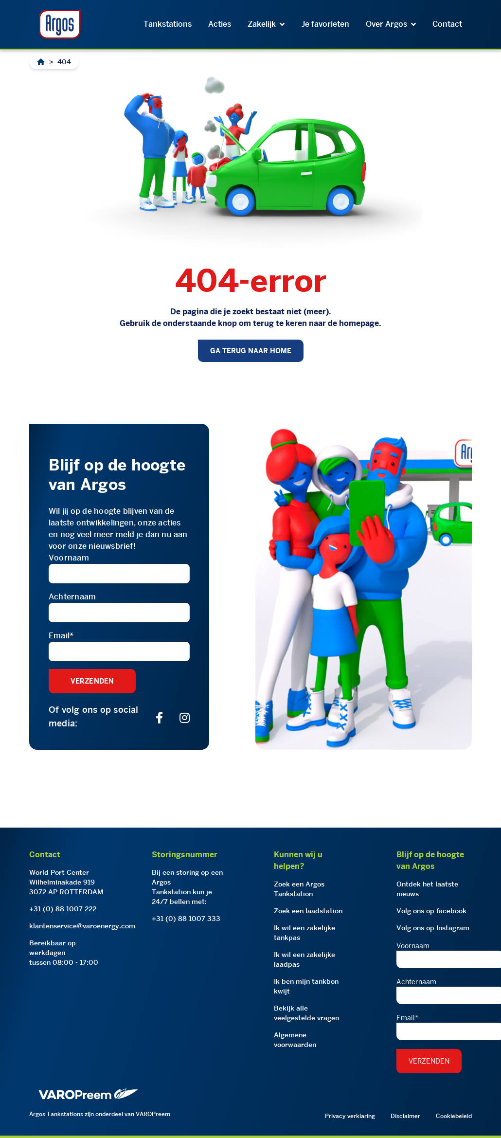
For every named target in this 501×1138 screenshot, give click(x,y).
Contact (447, 24)
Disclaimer (405, 1116)
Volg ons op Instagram (432, 927)
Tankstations (167, 24)
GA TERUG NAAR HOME (250, 351)
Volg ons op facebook (431, 910)
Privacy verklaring (350, 1116)
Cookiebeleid (454, 1116)
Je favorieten (325, 24)
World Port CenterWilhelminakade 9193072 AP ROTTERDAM (66, 882)
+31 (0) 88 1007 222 (62, 908)
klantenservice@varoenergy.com (82, 925)
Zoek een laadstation (308, 910)
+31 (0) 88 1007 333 (186, 918)
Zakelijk (266, 24)
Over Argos (391, 24)
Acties (219, 24)
